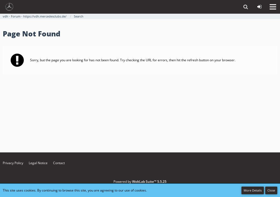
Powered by (140, 181)
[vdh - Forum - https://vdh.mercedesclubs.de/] (9, 6)
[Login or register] (259, 6)
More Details (253, 190)
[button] (272, 6)
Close (271, 190)
